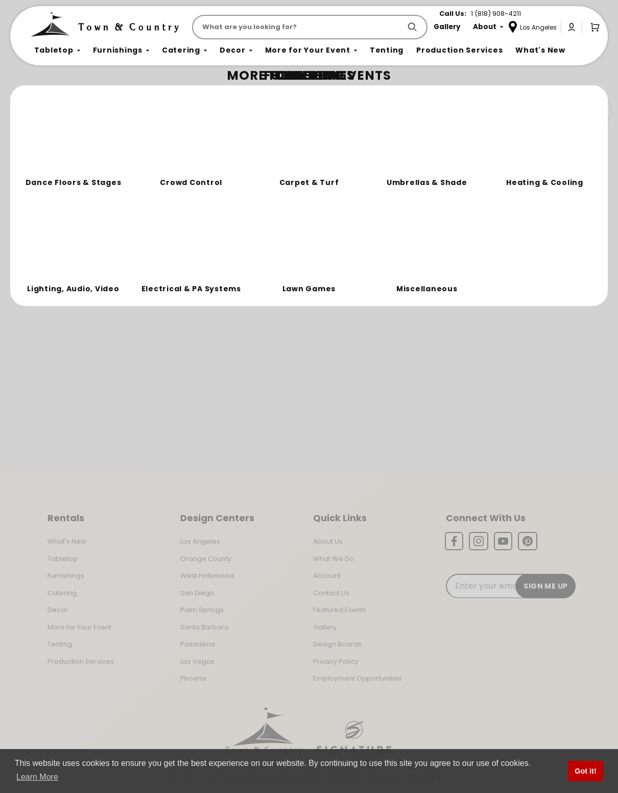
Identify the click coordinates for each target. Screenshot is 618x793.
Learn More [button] (37, 777)
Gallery (325, 627)
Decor (57, 610)
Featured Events (339, 610)
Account (327, 575)
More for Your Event (79, 627)
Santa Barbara (204, 627)
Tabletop (62, 559)
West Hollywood (207, 575)
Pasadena (197, 644)
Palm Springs (202, 610)
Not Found (75, 94)
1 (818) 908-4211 (496, 13)
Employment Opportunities (357, 678)
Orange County (205, 559)
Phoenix (193, 678)
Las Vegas (197, 661)
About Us (328, 541)
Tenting (59, 644)
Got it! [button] (585, 771)
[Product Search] (298, 27)
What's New (66, 541)
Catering (62, 593)
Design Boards (337, 644)
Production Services (80, 661)
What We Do (333, 559)
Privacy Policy (335, 661)
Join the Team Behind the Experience (518, 111)
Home (42, 94)
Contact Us (331, 593)
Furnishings (65, 575)
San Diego (197, 593)
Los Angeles (200, 541)
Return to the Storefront (214, 154)
